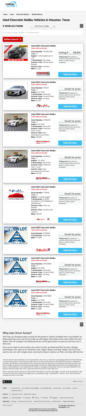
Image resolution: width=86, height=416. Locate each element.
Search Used (48, 6)
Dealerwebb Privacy (35, 409)
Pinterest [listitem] (45, 398)
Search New (36, 6)
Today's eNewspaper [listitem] (68, 401)
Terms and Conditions (50, 409)
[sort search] (43, 26)
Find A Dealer (62, 6)
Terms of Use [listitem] (57, 388)
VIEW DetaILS (70, 74)
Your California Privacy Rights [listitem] (30, 388)
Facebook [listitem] (28, 398)
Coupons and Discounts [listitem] (66, 398)
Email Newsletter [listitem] (17, 398)
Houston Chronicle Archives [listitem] (42, 401)
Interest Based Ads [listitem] (46, 388)
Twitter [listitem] (37, 398)
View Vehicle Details (39, 48)
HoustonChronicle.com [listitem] (25, 401)
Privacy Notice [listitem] (16, 388)
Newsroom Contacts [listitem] (30, 394)
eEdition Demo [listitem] (56, 401)
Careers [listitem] (74, 388)
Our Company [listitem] (67, 388)
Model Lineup (76, 6)
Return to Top (77, 381)
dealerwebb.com (52, 411)
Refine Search (11, 39)
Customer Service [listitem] (17, 394)
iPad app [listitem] (14, 401)
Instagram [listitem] (55, 398)
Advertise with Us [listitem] (17, 390)
